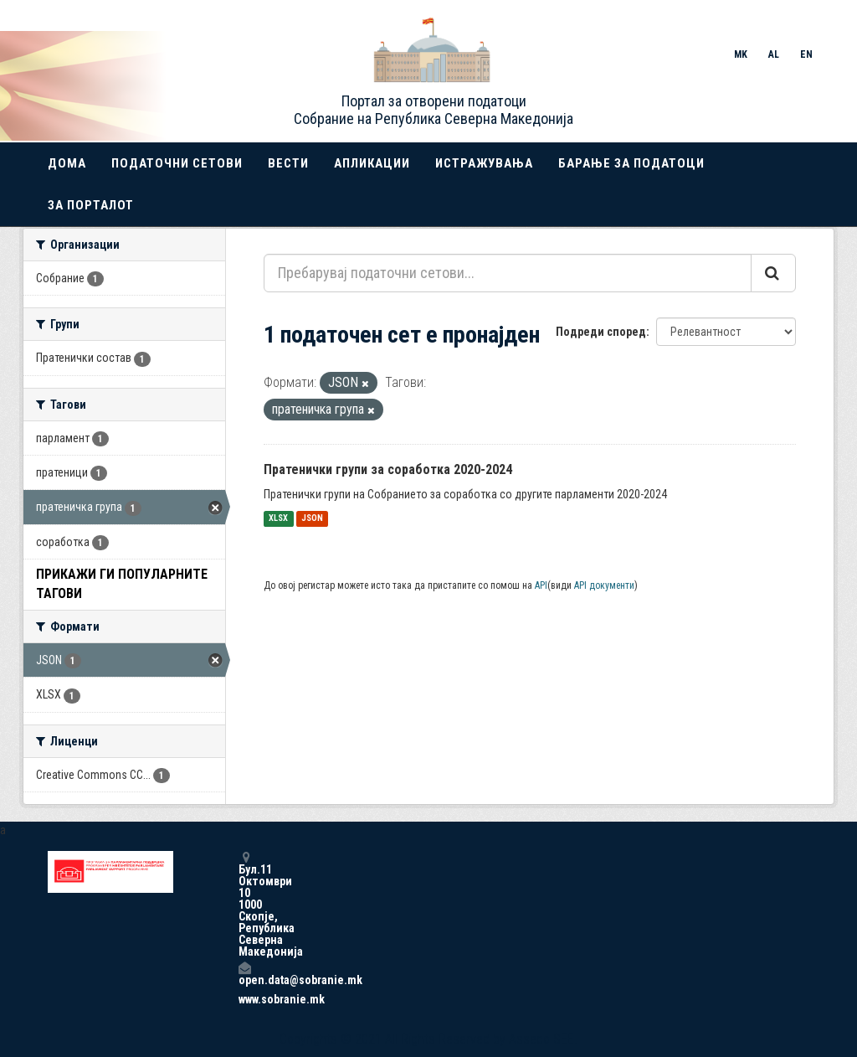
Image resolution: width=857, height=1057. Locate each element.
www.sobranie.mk (244, 999)
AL (773, 54)
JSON (312, 518)
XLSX (278, 518)
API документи (604, 585)
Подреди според (601, 331)
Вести (288, 163)
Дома (67, 163)
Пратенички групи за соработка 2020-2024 (388, 469)
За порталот (91, 205)
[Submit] (773, 273)
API (541, 585)
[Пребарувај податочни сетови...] (508, 273)
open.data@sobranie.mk (244, 974)
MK (740, 54)
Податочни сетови (177, 163)
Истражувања (484, 163)
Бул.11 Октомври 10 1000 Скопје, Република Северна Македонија (244, 904)
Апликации (372, 163)
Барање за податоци (631, 163)
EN (806, 54)
